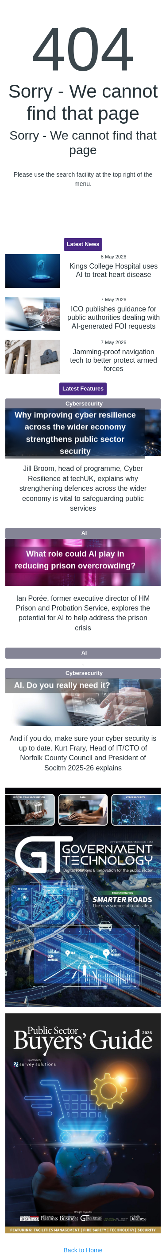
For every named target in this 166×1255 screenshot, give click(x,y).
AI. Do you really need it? (62, 685)
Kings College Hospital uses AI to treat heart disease (113, 270)
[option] (83, 897)
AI (84, 533)
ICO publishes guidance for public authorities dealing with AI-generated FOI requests (113, 317)
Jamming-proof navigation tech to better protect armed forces (113, 360)
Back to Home (83, 1250)
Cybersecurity (84, 404)
